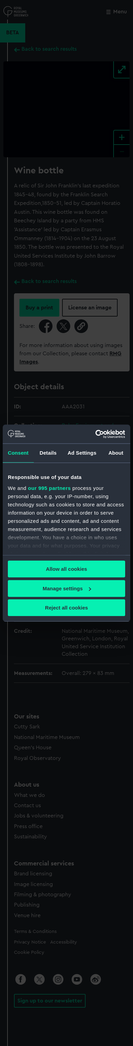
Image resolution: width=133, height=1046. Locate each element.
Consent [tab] (18, 453)
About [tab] (115, 453)
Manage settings (67, 588)
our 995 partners (49, 488)
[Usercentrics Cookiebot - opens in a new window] (95, 434)
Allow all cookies (66, 569)
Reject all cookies (66, 608)
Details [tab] (48, 453)
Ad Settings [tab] (82, 453)
